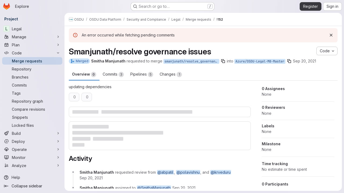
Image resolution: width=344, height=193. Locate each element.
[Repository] (32, 69)
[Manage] (32, 36)
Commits (113, 74)
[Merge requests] (32, 61)
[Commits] (32, 85)
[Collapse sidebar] (32, 186)
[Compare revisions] (32, 109)
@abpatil (165, 172)
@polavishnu (188, 172)
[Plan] (32, 45)
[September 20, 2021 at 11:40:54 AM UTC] (91, 178)
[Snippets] (32, 117)
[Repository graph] (32, 101)
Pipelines (141, 74)
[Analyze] (32, 165)
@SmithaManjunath (154, 187)
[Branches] (32, 77)
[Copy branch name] (223, 61)
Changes (171, 74)
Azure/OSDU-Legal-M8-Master (259, 61)
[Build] (32, 133)
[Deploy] (32, 141)
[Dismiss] (331, 35)
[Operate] (32, 149)
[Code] (32, 53)
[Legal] (32, 28)
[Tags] (32, 93)
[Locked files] (32, 125)
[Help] (32, 177)
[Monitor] (32, 157)
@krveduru (221, 172)
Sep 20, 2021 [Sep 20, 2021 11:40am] (304, 61)
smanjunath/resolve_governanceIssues (191, 61)
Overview (84, 74)
